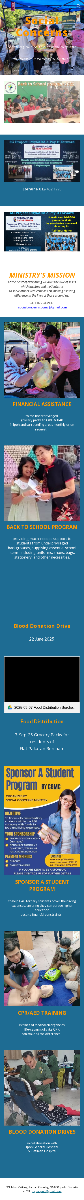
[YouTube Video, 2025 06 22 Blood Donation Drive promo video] (42, 595)
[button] (5, 6)
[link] (42, 684)
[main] (42, 37)
